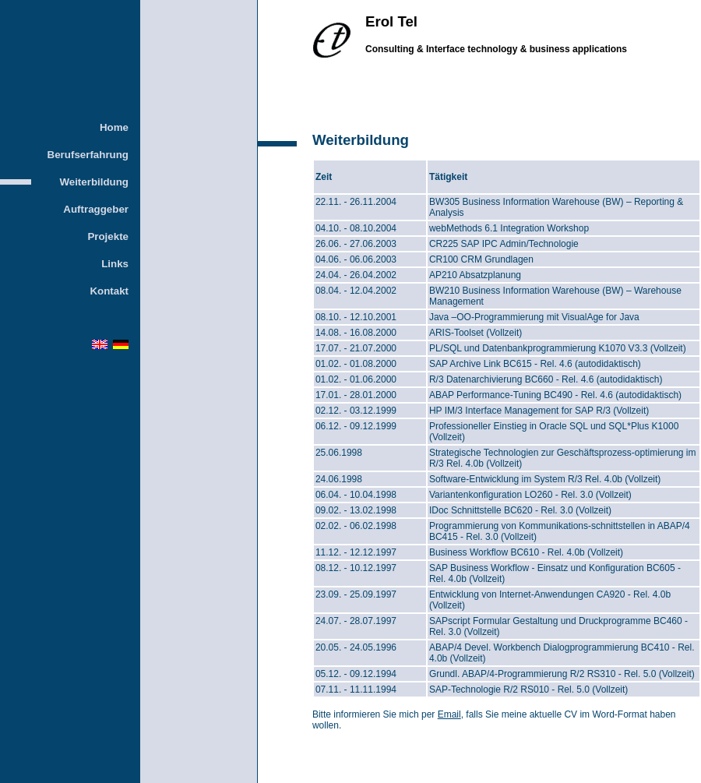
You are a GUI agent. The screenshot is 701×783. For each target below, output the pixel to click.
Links (115, 264)
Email (449, 714)
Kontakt (109, 291)
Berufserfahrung (88, 154)
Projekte (108, 236)
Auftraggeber (96, 209)
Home (114, 127)
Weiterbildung (94, 182)
